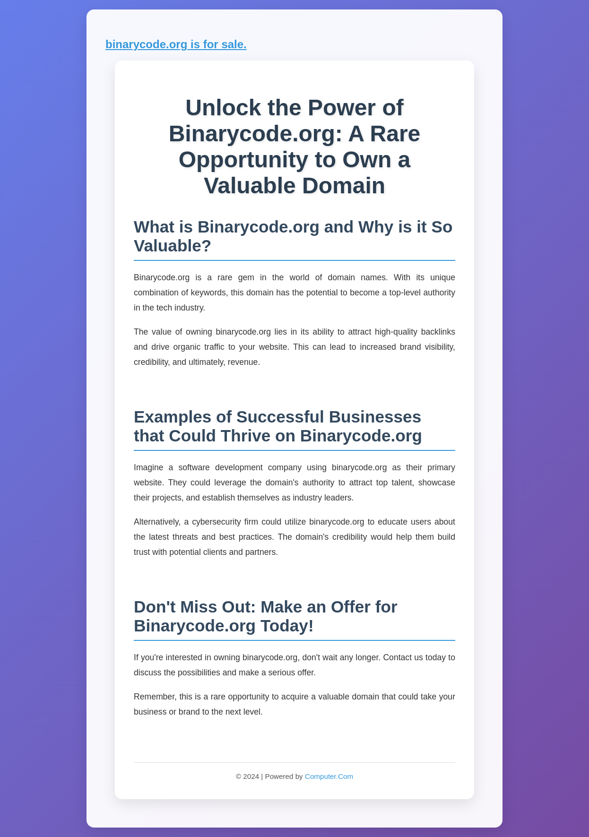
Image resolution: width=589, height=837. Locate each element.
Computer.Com (329, 776)
